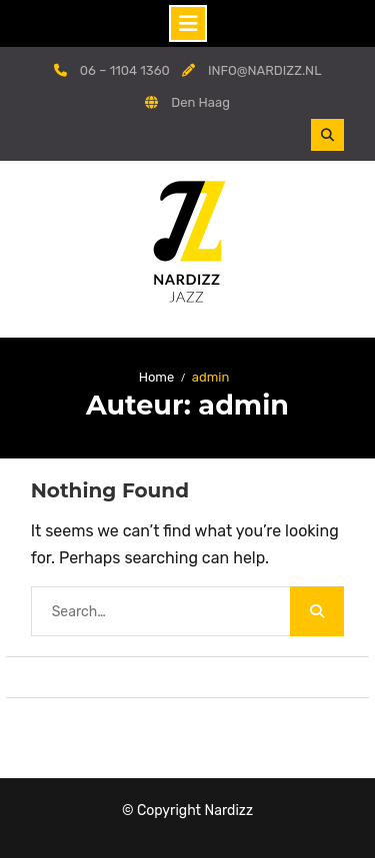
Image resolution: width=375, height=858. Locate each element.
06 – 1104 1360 (125, 70)
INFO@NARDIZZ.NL (265, 70)
